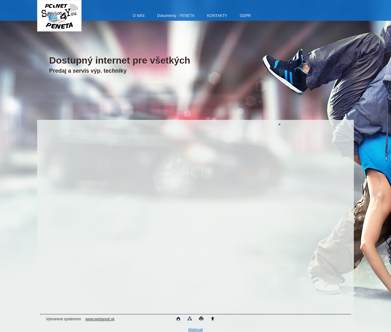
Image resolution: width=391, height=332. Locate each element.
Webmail (195, 330)
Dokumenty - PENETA (175, 16)
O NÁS (138, 16)
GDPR (245, 16)
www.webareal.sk (100, 319)
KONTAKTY (217, 16)
